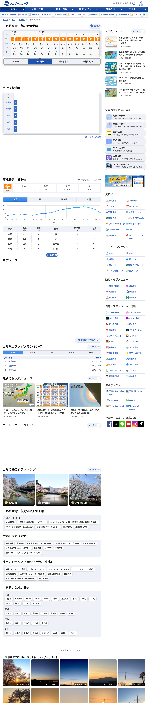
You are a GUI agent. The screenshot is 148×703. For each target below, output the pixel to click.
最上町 (26, 633)
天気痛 (8, 109)
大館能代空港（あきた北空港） (18, 548)
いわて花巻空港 (89, 543)
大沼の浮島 (67, 527)
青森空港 (20, 543)
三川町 (26, 623)
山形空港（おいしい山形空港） (39, 543)
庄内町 (35, 623)
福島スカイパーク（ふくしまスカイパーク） (23, 553)
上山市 (28, 599)
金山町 (17, 633)
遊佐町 (44, 623)
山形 (11, 366)
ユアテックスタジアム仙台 (83, 569)
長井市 (17, 613)
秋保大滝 (67, 574)
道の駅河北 (10, 522)
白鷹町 (62, 613)
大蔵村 (55, 633)
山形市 (8, 599)
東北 (13, 20)
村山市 (37, 599)
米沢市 (8, 613)
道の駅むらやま (81, 527)
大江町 (26, 603)
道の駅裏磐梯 (11, 574)
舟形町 (35, 633)
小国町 (53, 613)
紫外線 (8, 102)
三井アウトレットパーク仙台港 (32, 574)
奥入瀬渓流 (43, 579)
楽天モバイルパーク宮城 (15, 569)
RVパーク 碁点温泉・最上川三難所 (19, 527)
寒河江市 (18, 599)
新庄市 (8, 633)
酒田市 (17, 623)
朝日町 (17, 603)
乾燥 (8, 115)
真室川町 (45, 633)
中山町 (83, 599)
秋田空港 (37, 548)
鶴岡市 (8, 623)
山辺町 (74, 599)
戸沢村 (72, 633)
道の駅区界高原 (54, 574)
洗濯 (8, 129)
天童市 (46, 599)
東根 (11, 370)
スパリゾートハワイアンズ (58, 569)
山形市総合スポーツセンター (48, 527)
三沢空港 (58, 548)
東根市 (55, 599)
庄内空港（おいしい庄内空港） (67, 543)
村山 (11, 361)
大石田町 (36, 603)
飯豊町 (71, 613)
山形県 (22, 20)
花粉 (8, 122)
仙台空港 (48, 548)
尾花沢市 (64, 599)
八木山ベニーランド (36, 569)
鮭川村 (64, 633)
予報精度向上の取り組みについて (73, 650)
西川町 (8, 603)
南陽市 (26, 613)
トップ (5, 20)
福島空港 (9, 543)
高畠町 (35, 613)
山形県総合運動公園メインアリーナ (32, 522)
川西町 (44, 613)
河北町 (92, 599)
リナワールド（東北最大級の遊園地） (20, 579)
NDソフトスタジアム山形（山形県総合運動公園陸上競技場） (73, 522)
